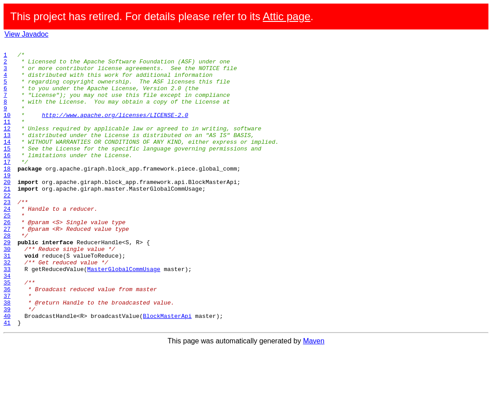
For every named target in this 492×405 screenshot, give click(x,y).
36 (7, 338)
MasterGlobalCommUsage (123, 314)
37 (7, 346)
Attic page (287, 16)
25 (7, 250)
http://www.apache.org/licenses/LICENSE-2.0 (115, 129)
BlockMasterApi (167, 371)
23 (7, 234)
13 (7, 154)
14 (7, 162)
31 (7, 298)
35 (7, 330)
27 (7, 266)
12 (7, 146)
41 (7, 379)
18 (7, 194)
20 (7, 210)
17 (7, 186)
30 (7, 290)
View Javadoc (26, 34)
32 (7, 306)
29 (7, 282)
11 (7, 138)
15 (7, 170)
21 (7, 218)
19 (7, 202)
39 (7, 363)
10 (7, 129)
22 (7, 226)
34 (7, 322)
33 (7, 314)
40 (7, 371)
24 (7, 242)
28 (7, 274)
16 (7, 178)
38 (7, 355)
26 (7, 258)
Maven (314, 397)
